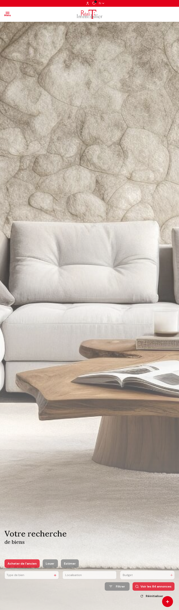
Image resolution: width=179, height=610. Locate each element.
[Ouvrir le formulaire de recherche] (117, 591)
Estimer (70, 568)
